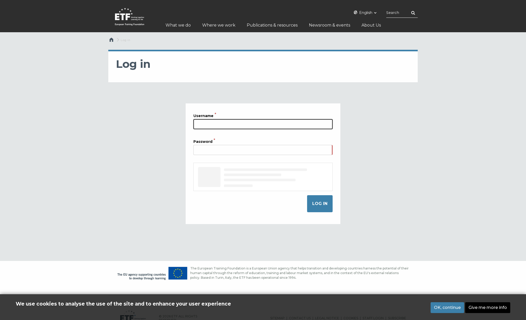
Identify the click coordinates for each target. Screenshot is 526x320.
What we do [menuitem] (178, 25)
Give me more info (488, 307)
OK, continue (447, 307)
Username (203, 115)
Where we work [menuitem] (218, 25)
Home (112, 41)
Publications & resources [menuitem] (272, 25)
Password (202, 141)
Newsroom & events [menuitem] (329, 25)
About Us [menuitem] (371, 25)
